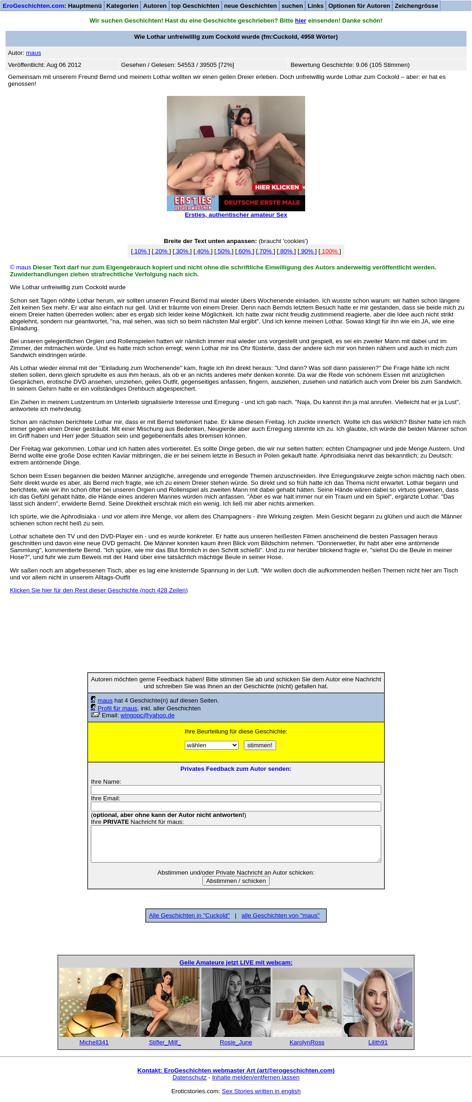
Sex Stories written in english (261, 1091)
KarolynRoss (306, 1042)
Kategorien (122, 5)
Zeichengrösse (416, 5)
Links (315, 5)
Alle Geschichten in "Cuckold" (189, 915)
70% (265, 251)
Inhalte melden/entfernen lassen (256, 1077)
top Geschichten (195, 5)
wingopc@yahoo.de (148, 715)
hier (300, 20)
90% (307, 251)
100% (330, 251)
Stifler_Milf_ (165, 1042)
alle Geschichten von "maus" (281, 915)
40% (203, 251)
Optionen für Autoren (359, 5)
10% (140, 251)
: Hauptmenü (52, 5)
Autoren (154, 5)
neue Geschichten (250, 5)
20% (161, 251)
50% (224, 251)
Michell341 (94, 1042)
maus (105, 700)
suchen (292, 5)
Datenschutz (189, 1077)
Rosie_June (236, 1042)
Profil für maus (117, 708)
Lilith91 (378, 1042)
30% (182, 251)
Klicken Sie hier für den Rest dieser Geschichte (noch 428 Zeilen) (99, 590)
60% (245, 251)
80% (286, 251)
